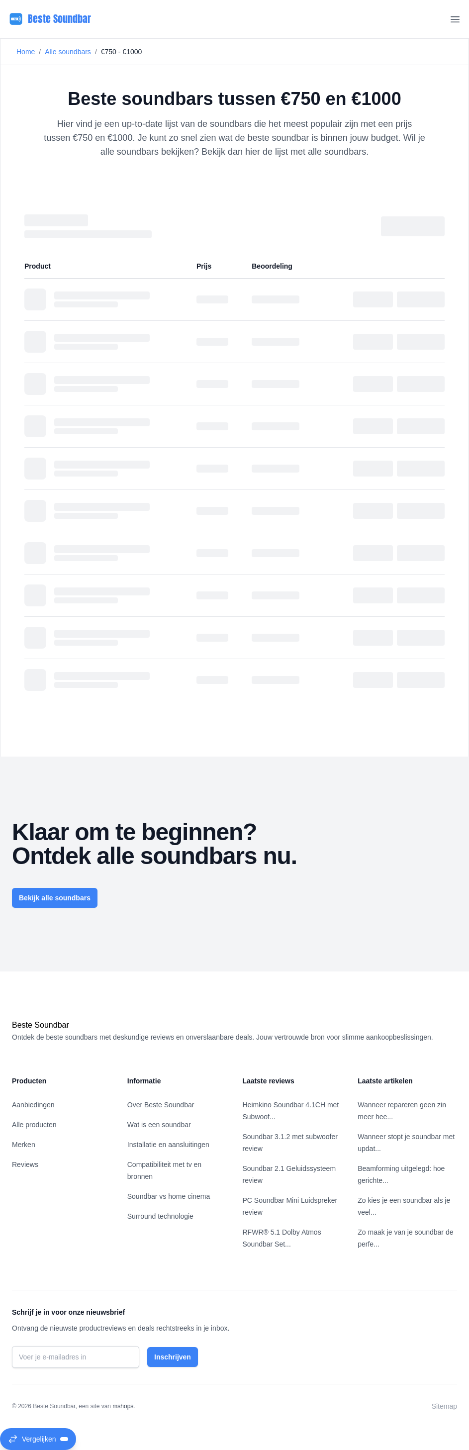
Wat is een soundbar (159, 1125)
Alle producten (34, 1125)
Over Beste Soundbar (160, 1105)
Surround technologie (160, 1216)
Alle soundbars (68, 52)
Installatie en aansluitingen (168, 1145)
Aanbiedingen (33, 1105)
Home (25, 52)
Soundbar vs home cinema (168, 1196)
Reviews (25, 1164)
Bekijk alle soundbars (55, 898)
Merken (23, 1145)
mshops (122, 1406)
